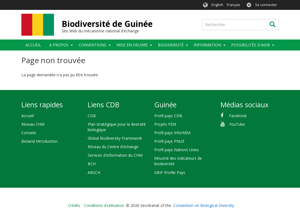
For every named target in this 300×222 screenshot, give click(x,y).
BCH (92, 163)
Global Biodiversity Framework (115, 138)
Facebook (238, 115)
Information (207, 44)
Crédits (74, 205)
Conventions (92, 44)
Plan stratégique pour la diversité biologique (117, 127)
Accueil (33, 44)
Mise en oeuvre (132, 44)
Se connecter (266, 4)
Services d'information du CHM (115, 155)
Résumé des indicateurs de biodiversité (178, 161)
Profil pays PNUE (169, 141)
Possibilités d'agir (250, 44)
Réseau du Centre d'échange (113, 146)
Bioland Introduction (39, 141)
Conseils (28, 132)
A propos (58, 44)
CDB (92, 115)
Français (233, 4)
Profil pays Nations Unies (176, 149)
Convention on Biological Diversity (203, 205)
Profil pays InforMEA (172, 132)
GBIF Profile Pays (169, 172)
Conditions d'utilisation (104, 205)
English (217, 4)
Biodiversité (171, 44)
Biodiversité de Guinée (107, 23)
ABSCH (94, 172)
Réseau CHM (32, 124)
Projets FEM (165, 124)
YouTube (237, 124)
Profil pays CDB (168, 115)
